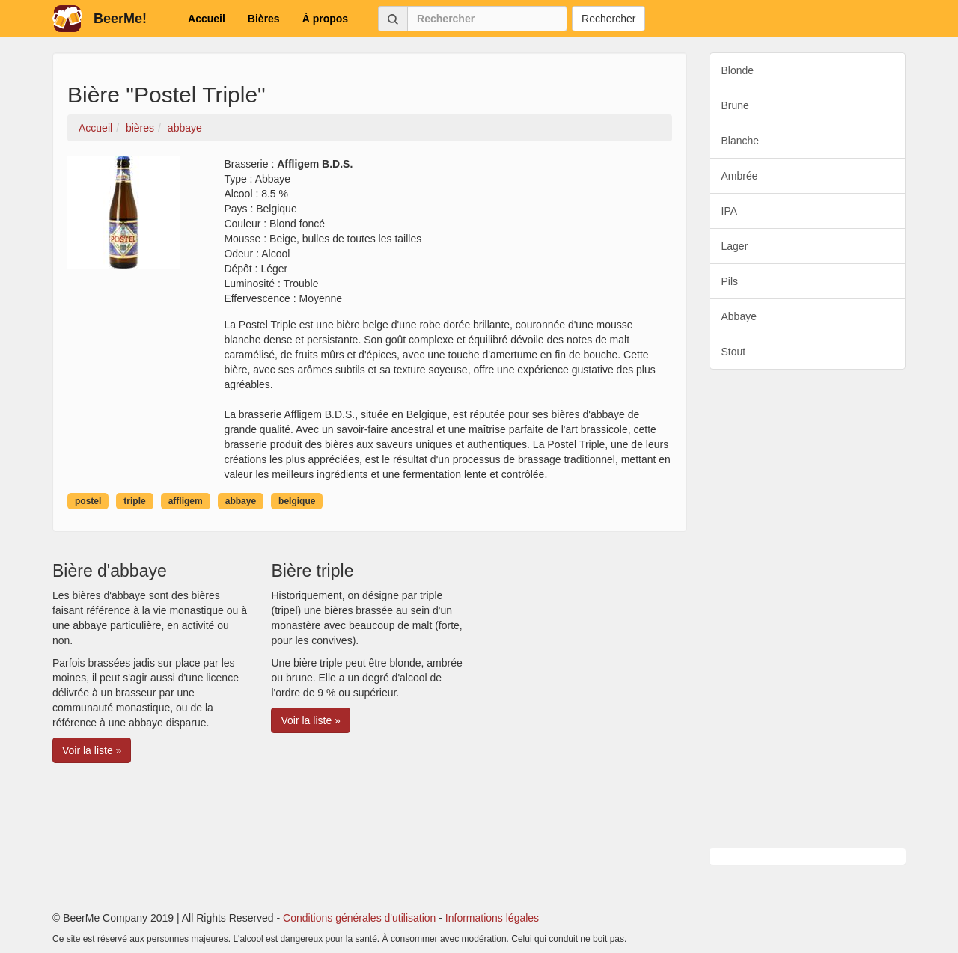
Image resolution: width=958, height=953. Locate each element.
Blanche (740, 141)
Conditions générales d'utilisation (359, 918)
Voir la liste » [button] (91, 750)
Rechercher (608, 19)
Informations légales (492, 918)
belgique (296, 501)
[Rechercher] (487, 18)
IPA (729, 211)
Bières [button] (264, 19)
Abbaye (739, 316)
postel (88, 501)
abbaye (240, 501)
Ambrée (739, 176)
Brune (735, 105)
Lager (734, 246)
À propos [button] (325, 19)
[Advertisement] (808, 608)
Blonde (737, 70)
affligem (185, 501)
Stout (733, 352)
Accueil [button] (206, 19)
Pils (730, 281)
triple (134, 501)
